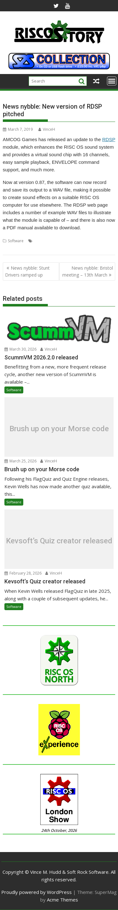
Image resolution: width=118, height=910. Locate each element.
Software (16, 240)
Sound (87, 240)
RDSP (108, 139)
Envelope (59, 240)
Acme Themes (62, 899)
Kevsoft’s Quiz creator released (59, 540)
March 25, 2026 (20, 461)
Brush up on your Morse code (59, 429)
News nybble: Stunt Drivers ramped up (27, 271)
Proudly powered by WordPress (36, 892)
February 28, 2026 (23, 573)
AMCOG (41, 240)
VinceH (46, 129)
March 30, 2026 (20, 349)
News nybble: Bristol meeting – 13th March (87, 271)
